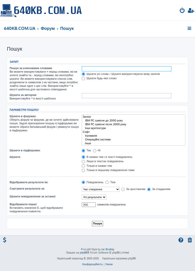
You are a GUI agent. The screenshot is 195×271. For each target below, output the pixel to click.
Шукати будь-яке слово (99, 78)
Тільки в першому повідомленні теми (108, 170)
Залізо (133, 117)
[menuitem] (182, 11)
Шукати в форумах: (23, 116)
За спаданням (158, 189)
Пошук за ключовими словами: (31, 68)
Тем (110, 182)
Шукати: (15, 157)
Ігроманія (133, 136)
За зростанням (133, 189)
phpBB (83, 252)
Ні (96, 150)
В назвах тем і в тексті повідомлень (107, 157)
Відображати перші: (23, 204)
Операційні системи (133, 139)
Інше (133, 143)
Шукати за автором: (23, 95)
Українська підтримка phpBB (118, 258)
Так (86, 150)
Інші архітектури (133, 128)
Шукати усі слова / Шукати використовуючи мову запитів (121, 74)
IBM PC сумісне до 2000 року (133, 120)
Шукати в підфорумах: (25, 150)
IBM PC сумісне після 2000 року (133, 124)
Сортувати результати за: (27, 188)
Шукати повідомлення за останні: (33, 196)
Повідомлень (93, 182)
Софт (133, 132)
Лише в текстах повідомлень (103, 161)
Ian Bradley (107, 249)
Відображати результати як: (29, 182)
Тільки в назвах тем (97, 166)
